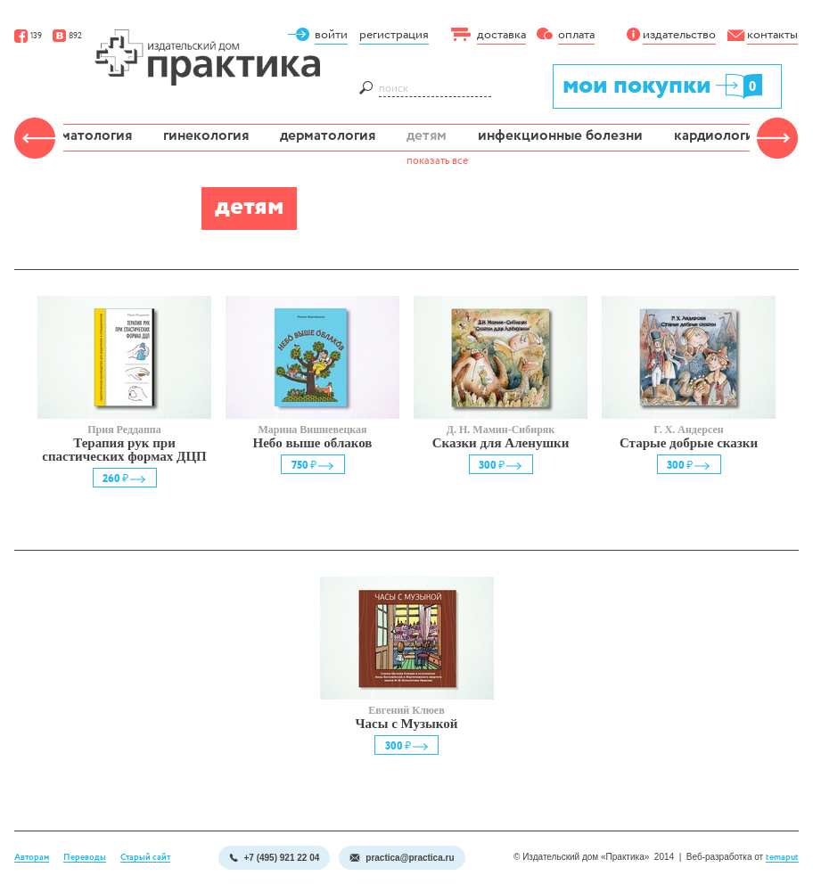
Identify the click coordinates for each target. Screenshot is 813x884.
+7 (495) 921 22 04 (274, 858)
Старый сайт (145, 857)
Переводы (84, 857)
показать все (437, 160)
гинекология (206, 136)
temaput (782, 857)
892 (67, 36)
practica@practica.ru (401, 858)
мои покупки (664, 85)
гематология (89, 136)
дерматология (327, 136)
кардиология (717, 136)
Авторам (31, 857)
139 (28, 36)
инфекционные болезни (560, 136)
